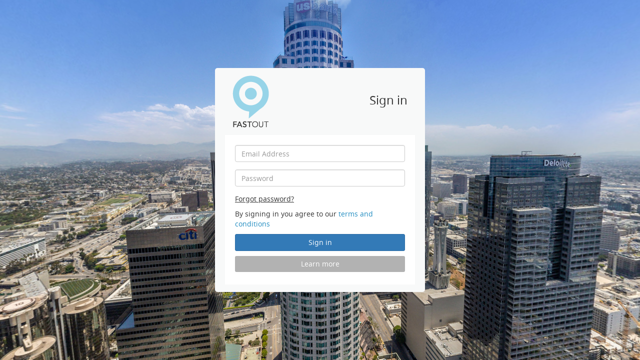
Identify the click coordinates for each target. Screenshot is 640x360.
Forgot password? (264, 199)
